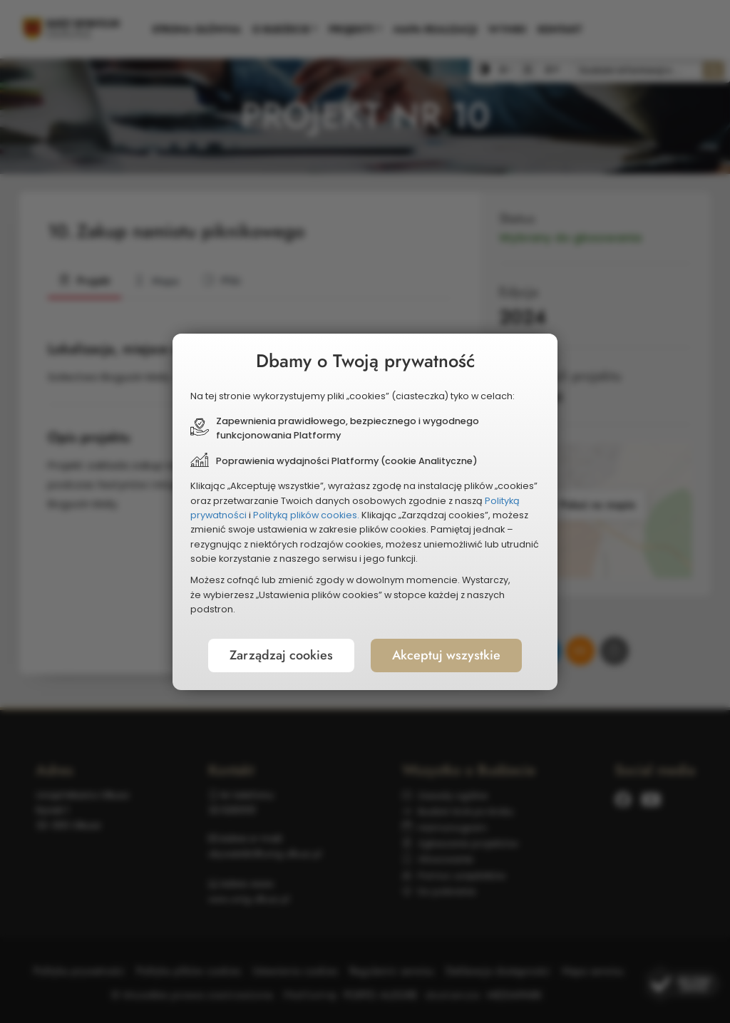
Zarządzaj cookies (281, 655)
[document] (365, 512)
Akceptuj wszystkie (446, 655)
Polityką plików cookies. (306, 515)
